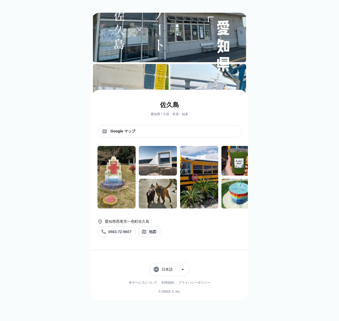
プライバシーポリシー (194, 282)
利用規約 (168, 282)
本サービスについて (143, 282)
